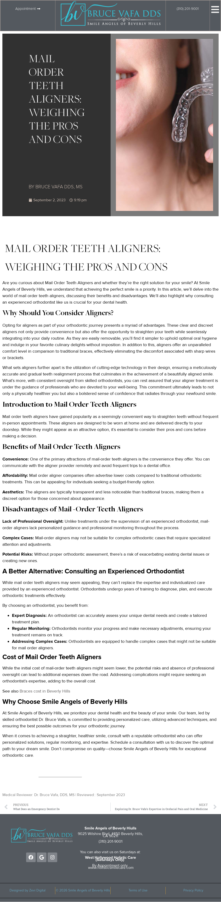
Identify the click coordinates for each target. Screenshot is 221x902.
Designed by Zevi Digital (27, 890)
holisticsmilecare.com (115, 867)
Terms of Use (138, 890)
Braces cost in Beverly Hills (45, 691)
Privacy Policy (193, 890)
